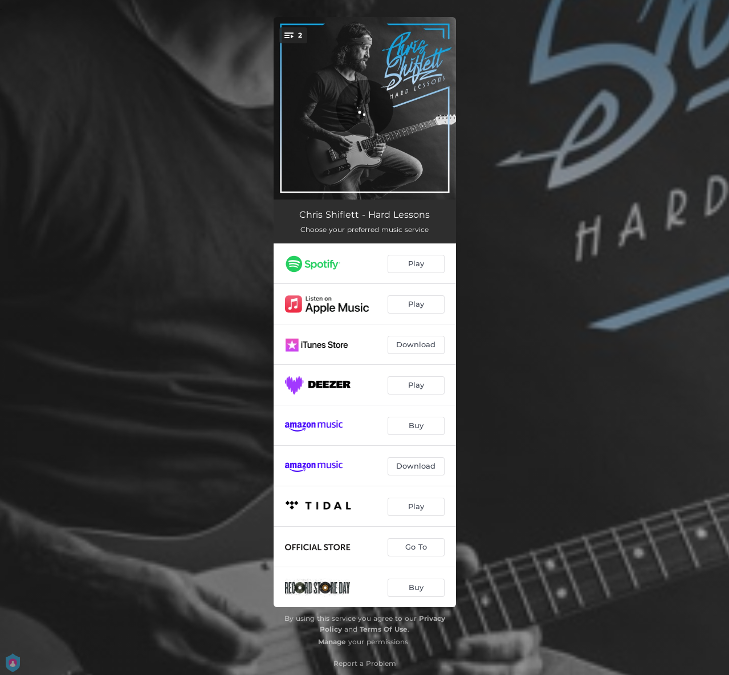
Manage (332, 641)
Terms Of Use (384, 629)
